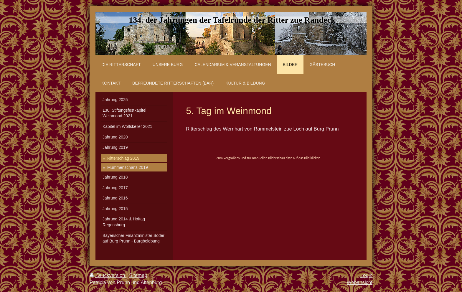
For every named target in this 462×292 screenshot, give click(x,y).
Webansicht (359, 282)
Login (366, 275)
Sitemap (138, 275)
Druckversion (108, 275)
